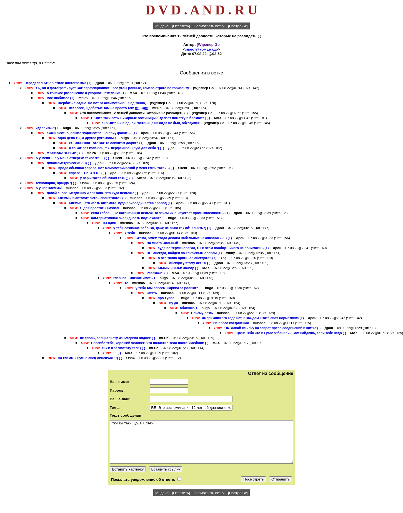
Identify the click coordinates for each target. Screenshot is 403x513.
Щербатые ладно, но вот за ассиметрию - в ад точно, (102, 103)
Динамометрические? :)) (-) (69, 163)
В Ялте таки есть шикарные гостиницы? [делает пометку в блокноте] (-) (150, 118)
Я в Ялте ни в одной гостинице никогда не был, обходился (151, 123)
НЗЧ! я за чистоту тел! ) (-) (123, 348)
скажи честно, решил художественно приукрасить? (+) (92, 133)
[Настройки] (238, 26)
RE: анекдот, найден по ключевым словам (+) (184, 253)
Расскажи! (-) (157, 273)
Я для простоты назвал (99, 208)
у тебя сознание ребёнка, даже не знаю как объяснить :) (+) (162, 228)
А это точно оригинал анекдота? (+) (187, 258)
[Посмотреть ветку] (209, 26)
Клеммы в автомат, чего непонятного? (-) (92, 198)
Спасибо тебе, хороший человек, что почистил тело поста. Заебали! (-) (149, 343)
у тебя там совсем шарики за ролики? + (168, 288)
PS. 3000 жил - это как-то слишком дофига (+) (106, 143)
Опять (152, 293)
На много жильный (163, 243)
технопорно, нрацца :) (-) (56, 183)
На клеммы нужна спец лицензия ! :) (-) (90, 358)
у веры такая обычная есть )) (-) (106, 178)
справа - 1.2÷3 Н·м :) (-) (87, 173)
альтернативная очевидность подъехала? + (127, 218)
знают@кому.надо (201, 49)
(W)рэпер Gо (208, 44)
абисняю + (188, 308)
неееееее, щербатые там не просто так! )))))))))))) (108, 108)
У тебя (129, 233)
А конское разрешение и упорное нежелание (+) (86, 93)
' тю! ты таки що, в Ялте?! (201, 442)
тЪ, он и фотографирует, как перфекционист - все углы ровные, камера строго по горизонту (112, 88)
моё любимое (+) (60, 98)
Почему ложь (202, 313)
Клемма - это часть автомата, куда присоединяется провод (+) (120, 203)
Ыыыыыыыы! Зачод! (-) (178, 268)
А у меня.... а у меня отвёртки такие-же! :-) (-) (72, 158)
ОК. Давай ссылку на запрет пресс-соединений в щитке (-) (272, 328)
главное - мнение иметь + (134, 278)
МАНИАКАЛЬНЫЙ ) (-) (65, 153)
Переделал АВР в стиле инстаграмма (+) (57, 83)
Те (126, 283)
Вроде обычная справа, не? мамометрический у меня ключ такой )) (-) (116, 168)
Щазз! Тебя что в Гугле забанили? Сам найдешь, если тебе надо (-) (291, 333)
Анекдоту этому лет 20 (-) (189, 263)
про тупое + (167, 298)
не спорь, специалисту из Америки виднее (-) (117, 338)
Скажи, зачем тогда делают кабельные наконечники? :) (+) (184, 238)
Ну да (173, 303)
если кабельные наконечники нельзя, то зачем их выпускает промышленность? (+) (160, 213)
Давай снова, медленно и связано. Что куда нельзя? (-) (92, 193)
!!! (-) (117, 353)
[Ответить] (181, 26)
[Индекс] (162, 26)
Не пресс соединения (231, 323)
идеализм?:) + (47, 128)
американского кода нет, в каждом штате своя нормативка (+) (253, 318)
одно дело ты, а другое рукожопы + (87, 138)
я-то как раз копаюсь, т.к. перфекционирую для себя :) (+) (116, 148)
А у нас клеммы (49, 188)
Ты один (109, 223)
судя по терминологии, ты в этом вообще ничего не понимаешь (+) (213, 248)
